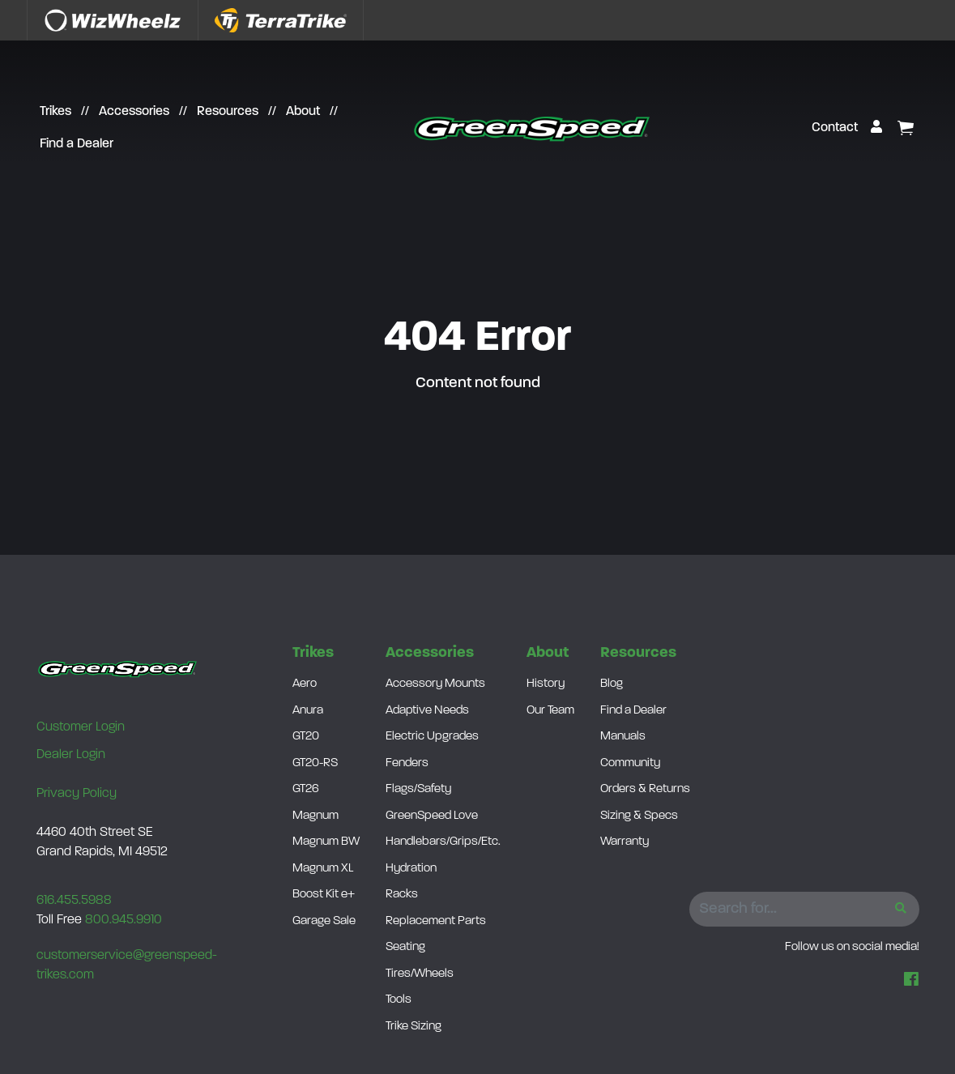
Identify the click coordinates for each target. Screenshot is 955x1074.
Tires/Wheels (420, 974)
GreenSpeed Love (432, 816)
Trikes (55, 111)
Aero (304, 684)
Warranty (624, 842)
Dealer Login (70, 754)
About (303, 111)
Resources (227, 111)
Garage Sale (324, 921)
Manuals (623, 737)
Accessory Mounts (435, 684)
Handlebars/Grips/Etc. (443, 842)
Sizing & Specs (639, 816)
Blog (611, 684)
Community (630, 763)
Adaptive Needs (427, 711)
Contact (835, 127)
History (546, 684)
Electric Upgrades (432, 737)
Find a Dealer (76, 144)
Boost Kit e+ (323, 895)
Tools (398, 1000)
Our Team (550, 711)
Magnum (315, 816)
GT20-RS (315, 763)
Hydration (411, 869)
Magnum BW (326, 842)
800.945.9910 (123, 920)
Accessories (134, 111)
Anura (307, 711)
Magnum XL (322, 869)
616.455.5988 (74, 900)
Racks (402, 895)
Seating (405, 947)
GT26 (305, 789)
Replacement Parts (436, 921)
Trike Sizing (413, 1027)
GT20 (305, 737)
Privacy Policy (76, 793)
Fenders (407, 763)
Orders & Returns (645, 789)
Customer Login (80, 727)
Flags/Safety (418, 789)
